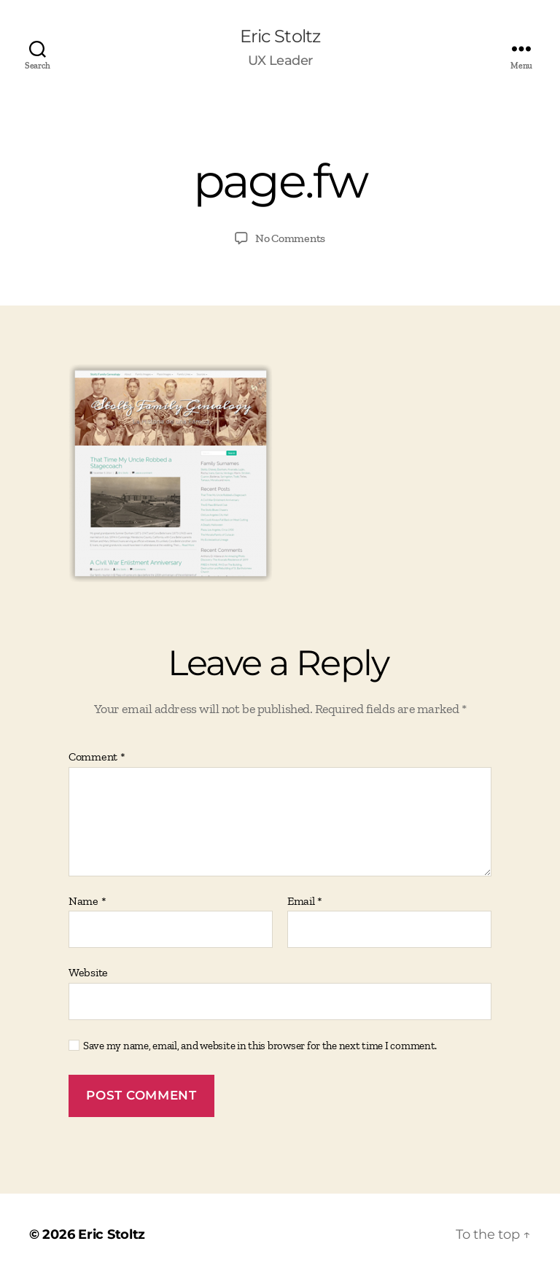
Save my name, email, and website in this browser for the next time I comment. (260, 1045)
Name (87, 901)
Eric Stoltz (279, 36)
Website (88, 972)
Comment (97, 756)
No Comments (290, 238)
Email (304, 901)
